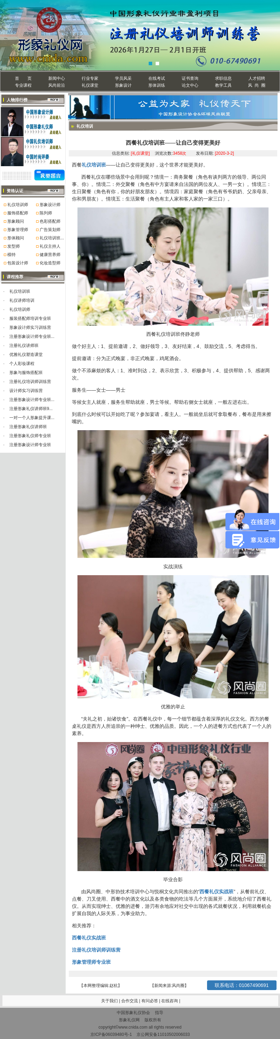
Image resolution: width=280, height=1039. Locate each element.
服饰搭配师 (17, 213)
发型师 (13, 246)
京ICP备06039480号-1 (111, 1034)
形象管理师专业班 (91, 962)
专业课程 (23, 85)
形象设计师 (50, 204)
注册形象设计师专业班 (30, 444)
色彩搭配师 (50, 221)
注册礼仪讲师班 (24, 345)
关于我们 (109, 1000)
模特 (11, 254)
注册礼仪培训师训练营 (30, 381)
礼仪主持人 (50, 246)
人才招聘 (256, 78)
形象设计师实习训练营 (30, 327)
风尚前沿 (56, 85)
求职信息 (223, 78)
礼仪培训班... (52, 238)
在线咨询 (170, 1000)
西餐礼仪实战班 (216, 891)
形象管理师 (17, 229)
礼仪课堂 (90, 85)
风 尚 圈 (256, 85)
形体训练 (156, 85)
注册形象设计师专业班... (32, 336)
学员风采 (123, 78)
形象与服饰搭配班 (26, 372)
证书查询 (190, 78)
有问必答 (150, 1000)
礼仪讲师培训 (21, 300)
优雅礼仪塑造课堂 (26, 354)
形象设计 (123, 85)
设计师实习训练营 (26, 390)
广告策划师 (50, 229)
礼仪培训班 (19, 291)
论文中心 (190, 85)
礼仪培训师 (17, 204)
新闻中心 (56, 78)
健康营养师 (50, 254)
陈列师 (46, 213)
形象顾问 (15, 221)
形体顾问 (15, 238)
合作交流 (130, 1000)
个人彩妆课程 (21, 363)
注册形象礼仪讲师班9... (31, 408)
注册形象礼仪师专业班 (30, 435)
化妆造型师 (50, 263)
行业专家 (90, 78)
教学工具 (223, 85)
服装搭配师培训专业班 (30, 318)
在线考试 (156, 78)
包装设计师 (17, 263)
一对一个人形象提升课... (32, 417)
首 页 (23, 78)
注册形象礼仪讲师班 (28, 426)
